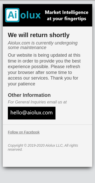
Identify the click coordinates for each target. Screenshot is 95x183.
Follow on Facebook (24, 132)
